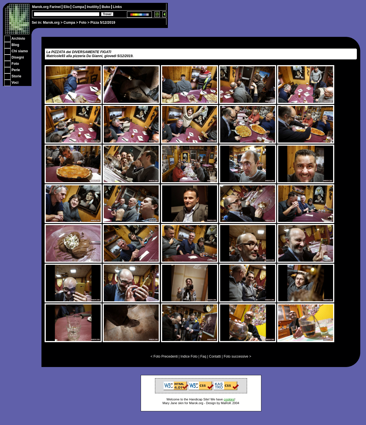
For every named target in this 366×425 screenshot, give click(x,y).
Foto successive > (237, 356)
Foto (82, 23)
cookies (229, 399)
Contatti (215, 356)
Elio (67, 7)
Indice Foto (188, 356)
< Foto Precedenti (164, 356)
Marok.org (51, 23)
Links (117, 7)
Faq (203, 356)
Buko (106, 7)
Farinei (55, 7)
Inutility (93, 7)
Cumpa (69, 23)
